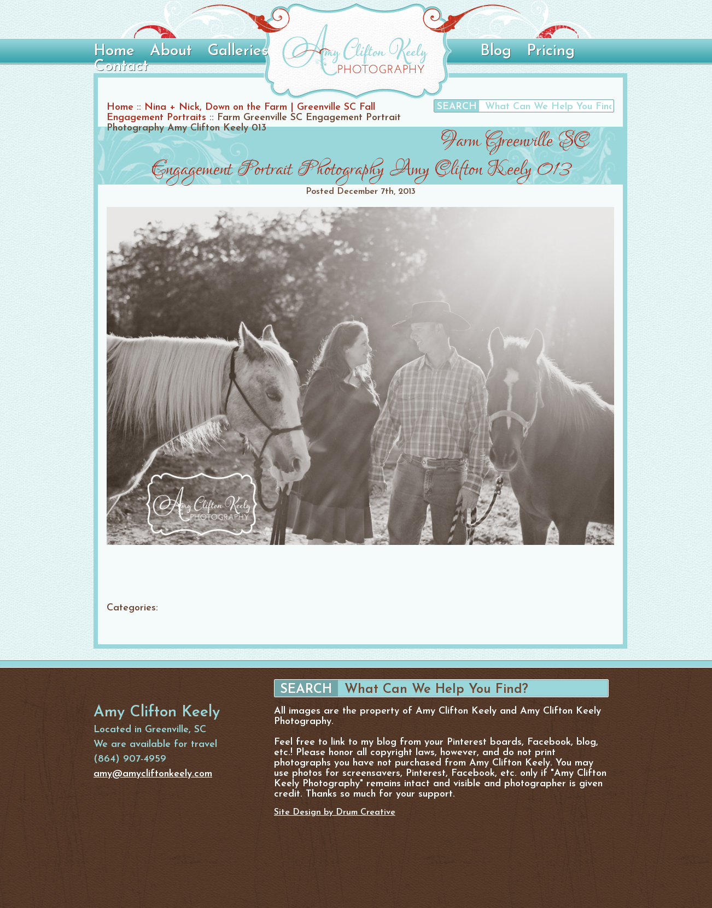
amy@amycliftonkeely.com (153, 774)
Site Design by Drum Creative (334, 812)
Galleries (237, 51)
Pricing (551, 51)
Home (114, 51)
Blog (495, 51)
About (171, 51)
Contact (121, 66)
